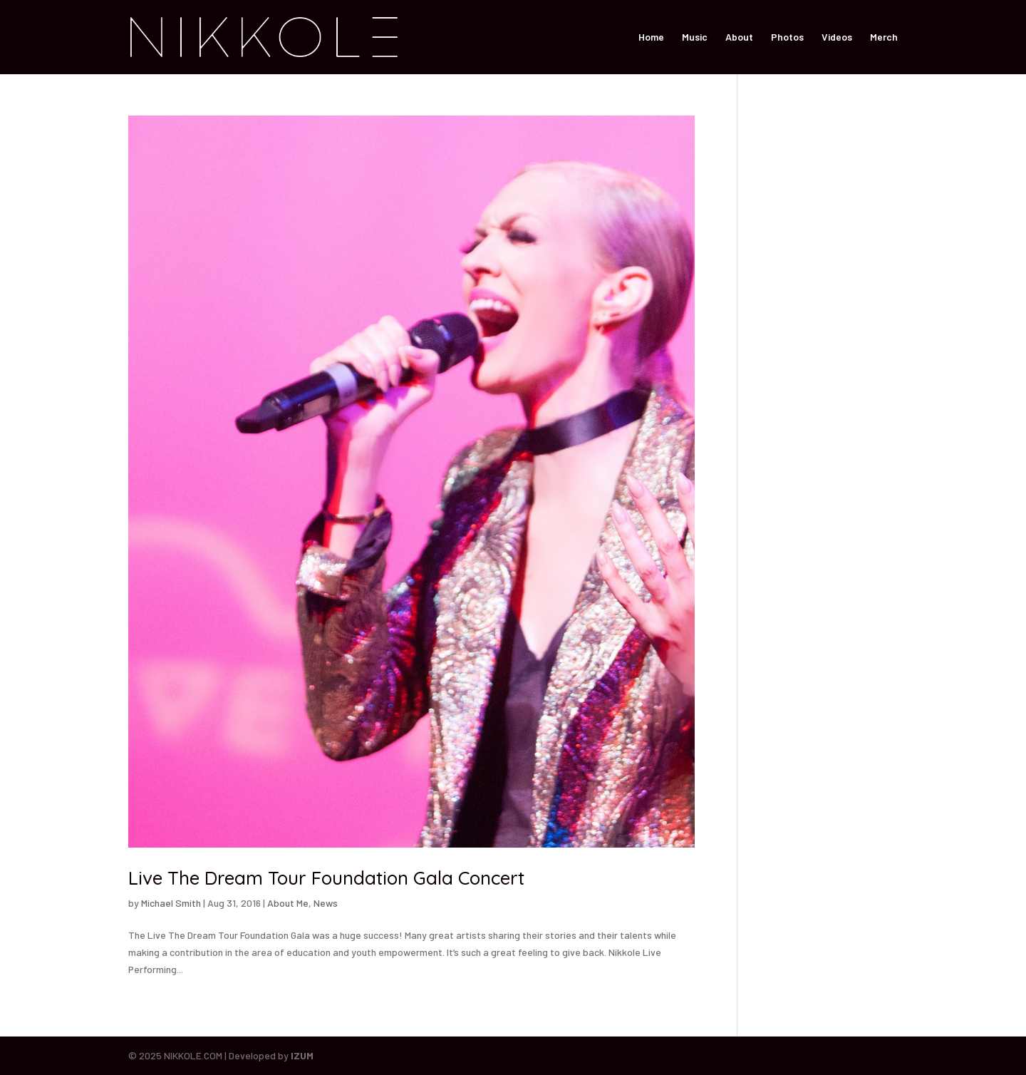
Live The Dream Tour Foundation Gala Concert (326, 878)
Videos (837, 37)
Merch (884, 37)
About (739, 37)
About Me (288, 903)
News (326, 903)
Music (695, 37)
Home (651, 37)
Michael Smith (171, 903)
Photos (787, 37)
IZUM (302, 1055)
